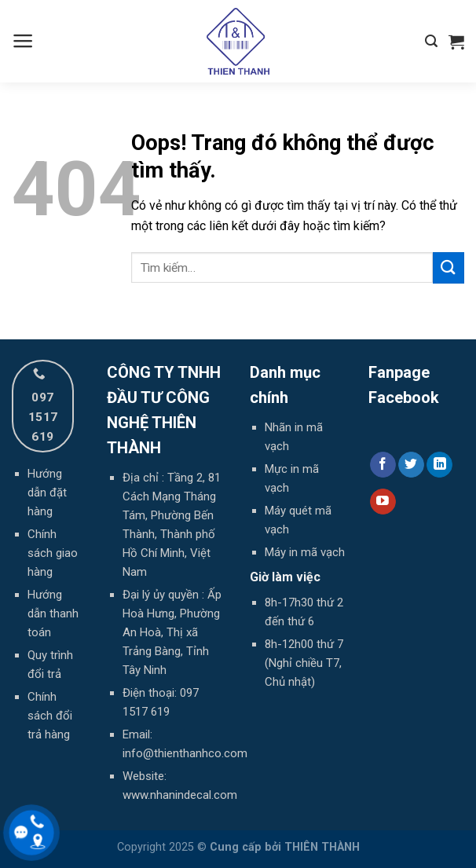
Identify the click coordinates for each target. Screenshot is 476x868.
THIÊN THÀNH (322, 847)
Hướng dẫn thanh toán (53, 613)
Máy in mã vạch (305, 552)
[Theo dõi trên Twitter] (411, 465)
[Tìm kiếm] (431, 41)
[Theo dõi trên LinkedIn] (439, 465)
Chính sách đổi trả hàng (49, 716)
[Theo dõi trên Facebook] (383, 465)
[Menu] (23, 41)
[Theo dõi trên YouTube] (383, 502)
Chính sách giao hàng (52, 553)
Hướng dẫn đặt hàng (47, 492)
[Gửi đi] (448, 267)
